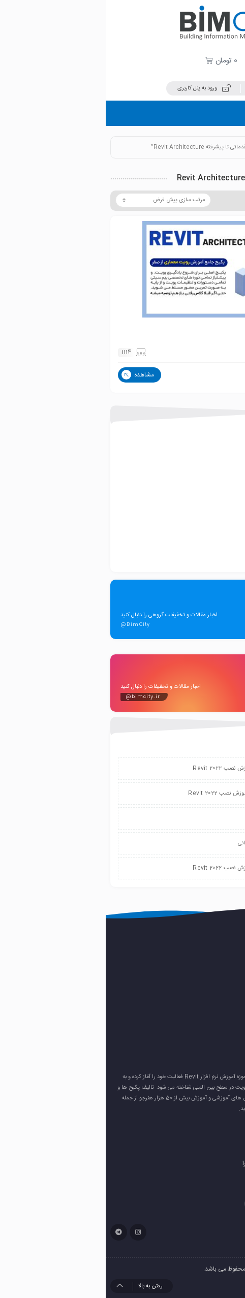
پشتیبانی (157, 818)
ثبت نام (159, 88)
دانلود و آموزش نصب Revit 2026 (185, 998)
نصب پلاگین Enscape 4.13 (192, 965)
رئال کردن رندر (210, 1014)
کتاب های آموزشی (196, 538)
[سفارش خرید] (57, 200)
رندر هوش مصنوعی (203, 1031)
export (209, 452)
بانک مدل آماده (200, 503)
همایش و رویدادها (195, 555)
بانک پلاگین (204, 486)
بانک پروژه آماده (199, 469)
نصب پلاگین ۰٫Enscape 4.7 (191, 981)
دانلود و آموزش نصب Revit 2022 (127, 768)
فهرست (222, 112)
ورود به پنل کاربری (98, 88)
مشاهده (32, 375)
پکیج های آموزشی (196, 521)
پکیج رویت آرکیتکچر (205, 329)
